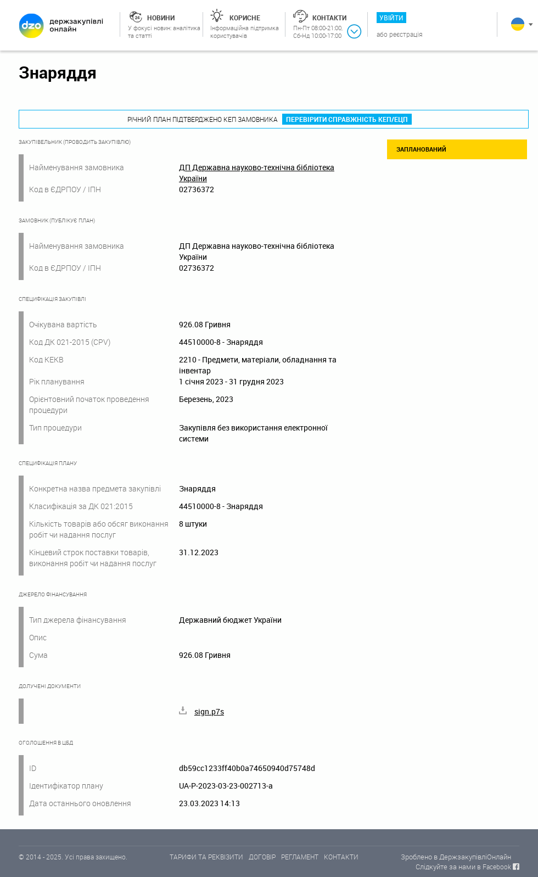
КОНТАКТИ (341, 856)
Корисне (244, 17)
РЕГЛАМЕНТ (299, 856)
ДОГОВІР (262, 856)
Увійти (391, 17)
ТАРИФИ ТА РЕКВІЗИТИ (206, 856)
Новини (161, 17)
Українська (518, 24)
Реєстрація (406, 34)
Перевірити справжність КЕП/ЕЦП (347, 119)
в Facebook (494, 866)
